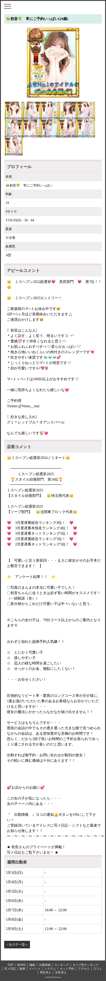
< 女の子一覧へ (17, 944)
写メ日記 (10, 968)
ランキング (61, 964)
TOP (10, 964)
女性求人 (61, 972)
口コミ (97, 968)
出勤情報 (45, 964)
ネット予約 (67, 968)
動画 (22, 968)
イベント (35, 968)
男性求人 (45, 972)
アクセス (84, 968)
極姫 (32, 964)
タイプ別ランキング (86, 964)
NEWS (21, 964)
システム (50, 968)
